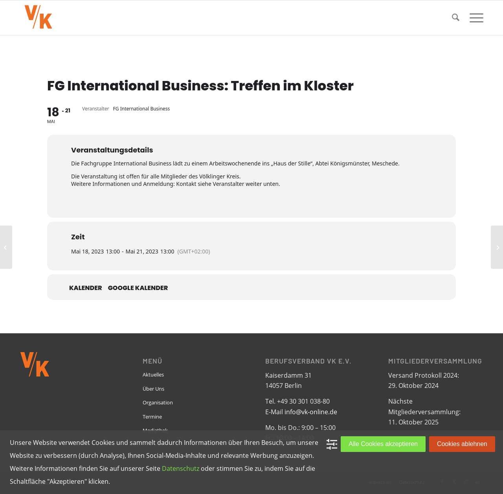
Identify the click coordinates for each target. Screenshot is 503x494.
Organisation (158, 402)
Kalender (85, 288)
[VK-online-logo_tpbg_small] (38, 17)
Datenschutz (180, 468)
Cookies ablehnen (462, 444)
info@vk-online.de (311, 412)
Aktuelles (153, 374)
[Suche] (455, 17)
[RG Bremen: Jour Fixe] (6, 247)
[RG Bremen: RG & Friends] (497, 247)
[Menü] (473, 17)
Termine (152, 416)
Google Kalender (138, 288)
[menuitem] (455, 17)
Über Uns (153, 388)
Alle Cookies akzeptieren (383, 444)
